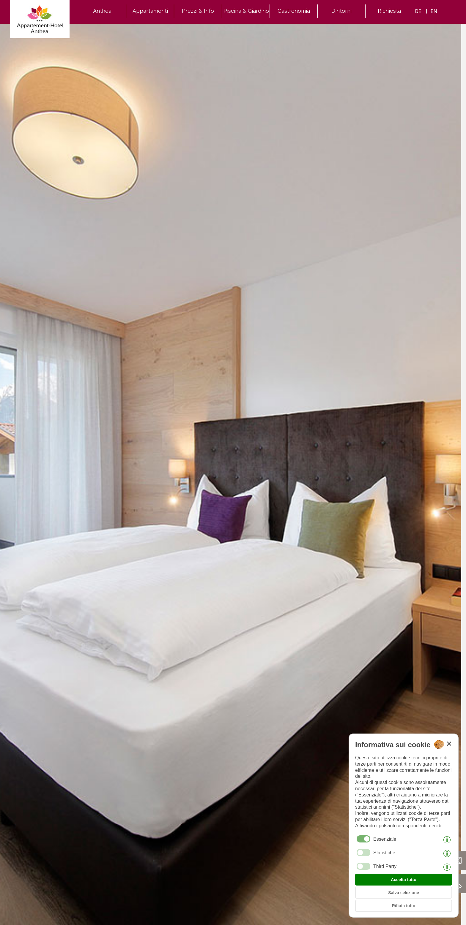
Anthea (102, 11)
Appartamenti (150, 11)
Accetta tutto (403, 879)
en (434, 11)
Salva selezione (403, 892)
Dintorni (341, 11)
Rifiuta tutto (403, 905)
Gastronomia (294, 11)
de (418, 11)
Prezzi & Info (198, 11)
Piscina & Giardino (246, 11)
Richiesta (389, 11)
